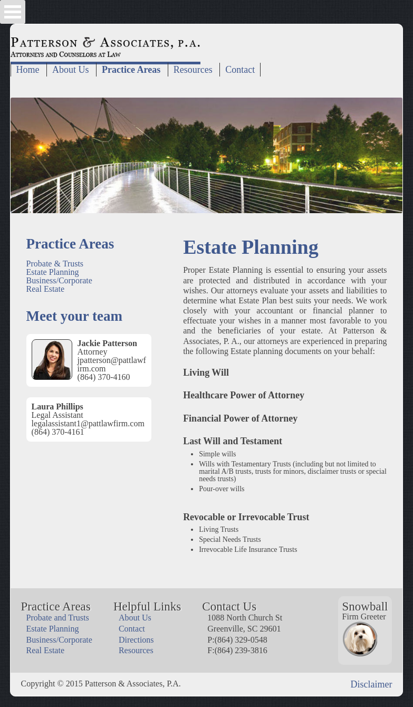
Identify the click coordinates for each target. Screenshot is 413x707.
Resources (193, 69)
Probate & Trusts (54, 263)
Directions (136, 639)
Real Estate (45, 288)
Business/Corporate (59, 280)
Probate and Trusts (57, 617)
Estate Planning (52, 271)
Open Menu (12, 12)
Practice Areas (131, 69)
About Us (70, 69)
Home (28, 69)
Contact (240, 69)
